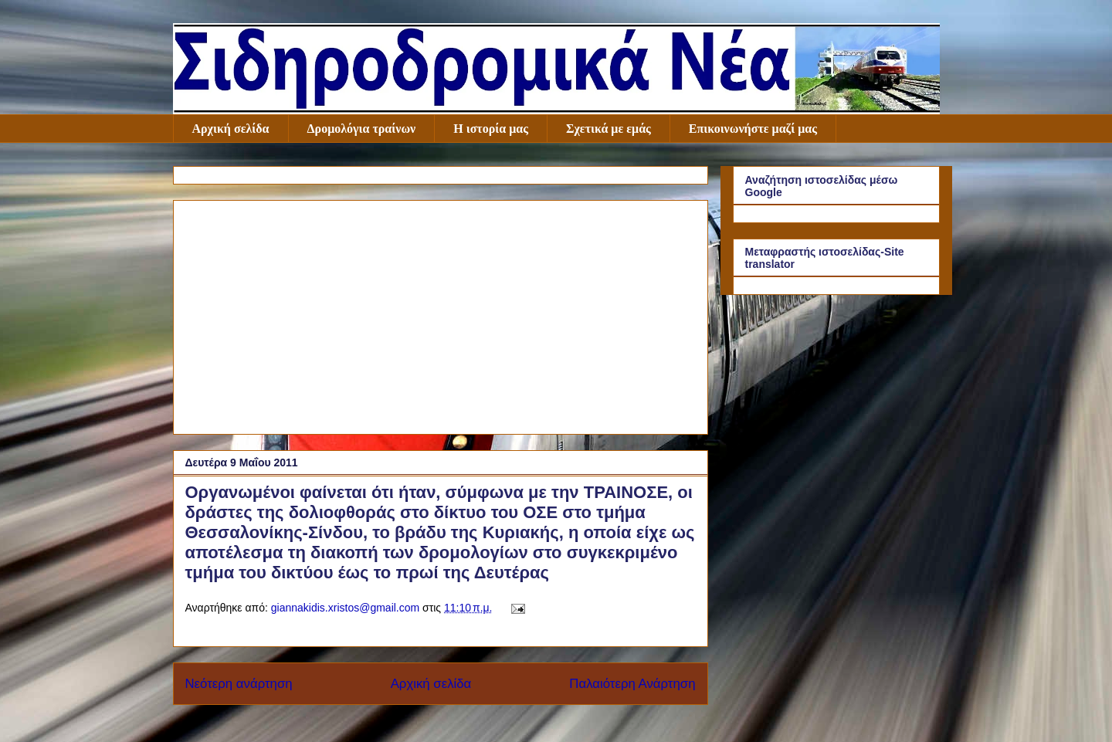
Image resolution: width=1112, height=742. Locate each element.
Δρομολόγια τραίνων (361, 128)
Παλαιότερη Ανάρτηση (632, 683)
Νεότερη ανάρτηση (239, 683)
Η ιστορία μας (490, 128)
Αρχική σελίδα (231, 128)
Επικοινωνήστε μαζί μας (753, 128)
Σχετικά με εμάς (608, 128)
